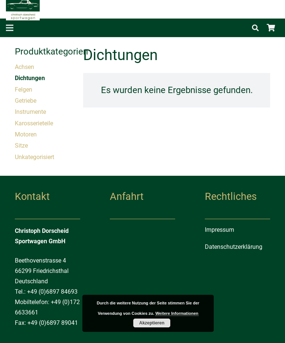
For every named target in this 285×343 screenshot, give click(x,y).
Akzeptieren (151, 323)
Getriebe (25, 100)
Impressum (219, 229)
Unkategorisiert (34, 157)
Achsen (24, 66)
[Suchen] (255, 28)
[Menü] (9, 28)
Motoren (26, 134)
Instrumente (30, 111)
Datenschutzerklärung (233, 246)
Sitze (21, 145)
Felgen (23, 89)
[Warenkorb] (271, 28)
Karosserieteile (34, 123)
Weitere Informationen (177, 313)
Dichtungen (30, 78)
